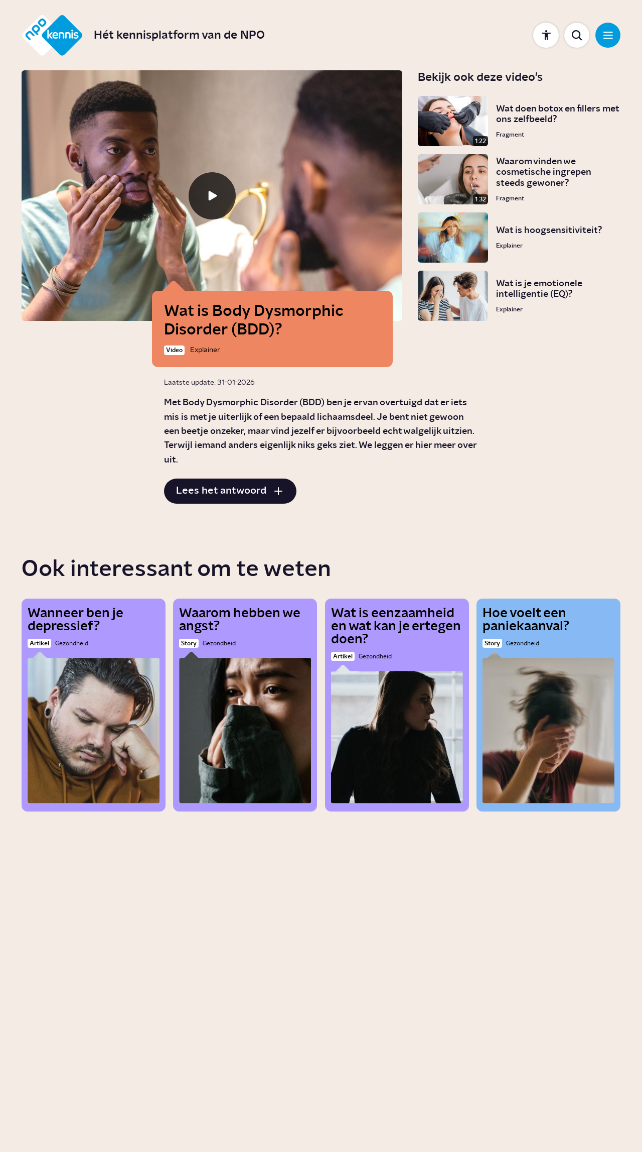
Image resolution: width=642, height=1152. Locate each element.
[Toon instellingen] (545, 35)
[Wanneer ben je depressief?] (94, 705)
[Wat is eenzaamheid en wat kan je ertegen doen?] (397, 705)
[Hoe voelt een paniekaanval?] (548, 705)
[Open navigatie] (607, 35)
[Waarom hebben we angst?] (245, 705)
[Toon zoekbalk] (576, 35)
